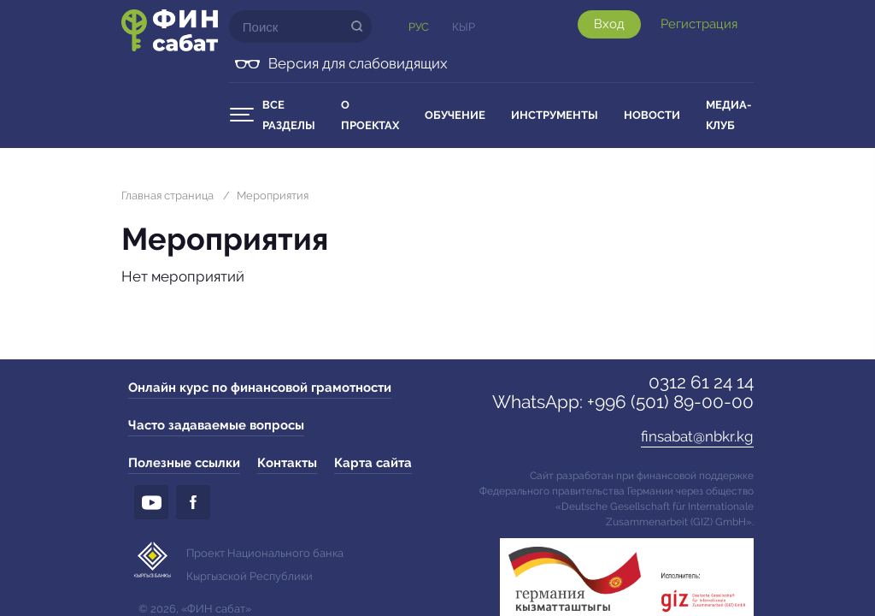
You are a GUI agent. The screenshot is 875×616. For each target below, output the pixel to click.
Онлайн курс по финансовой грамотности (259, 387)
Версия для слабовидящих (358, 63)
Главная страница (167, 195)
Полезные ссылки (184, 463)
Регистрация (699, 24)
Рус (418, 27)
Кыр (463, 27)
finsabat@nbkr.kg (697, 436)
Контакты (287, 463)
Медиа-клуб (728, 115)
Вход (609, 24)
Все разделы (288, 115)
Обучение (455, 115)
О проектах (370, 115)
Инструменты (554, 115)
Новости (652, 115)
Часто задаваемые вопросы (216, 425)
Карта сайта (373, 463)
